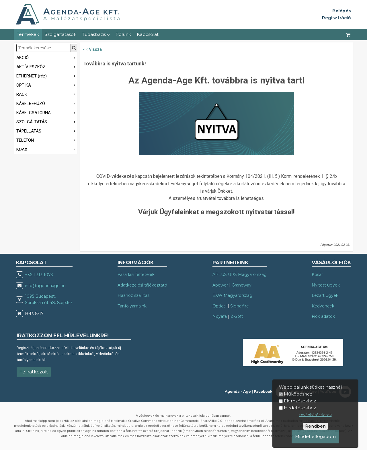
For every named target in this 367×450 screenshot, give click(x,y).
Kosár (317, 274)
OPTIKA (46, 85)
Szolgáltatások (60, 34)
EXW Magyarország (232, 295)
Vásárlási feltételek (136, 274)
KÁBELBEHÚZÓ (46, 103)
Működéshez (298, 394)
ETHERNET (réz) (46, 76)
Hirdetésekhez (300, 407)
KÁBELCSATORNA (46, 112)
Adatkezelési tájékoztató (142, 285)
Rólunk (123, 34)
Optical (219, 306)
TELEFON (46, 140)
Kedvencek (323, 306)
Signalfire (239, 306)
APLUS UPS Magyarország (239, 274)
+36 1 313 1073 (39, 274)
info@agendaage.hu (45, 285)
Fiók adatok (323, 316)
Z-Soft (237, 316)
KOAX (46, 149)
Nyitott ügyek (326, 285)
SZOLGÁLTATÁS (46, 121)
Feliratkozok (33, 372)
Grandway (241, 285)
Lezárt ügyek (325, 295)
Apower (220, 285)
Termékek (28, 34)
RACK (46, 94)
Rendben (315, 426)
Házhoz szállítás (133, 295)
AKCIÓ (46, 57)
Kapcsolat (148, 34)
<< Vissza (92, 49)
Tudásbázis (96, 34)
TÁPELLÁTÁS (46, 131)
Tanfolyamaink (132, 306)
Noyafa (219, 316)
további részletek (315, 415)
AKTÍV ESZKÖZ (46, 66)
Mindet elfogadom (315, 436)
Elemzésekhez (300, 401)
